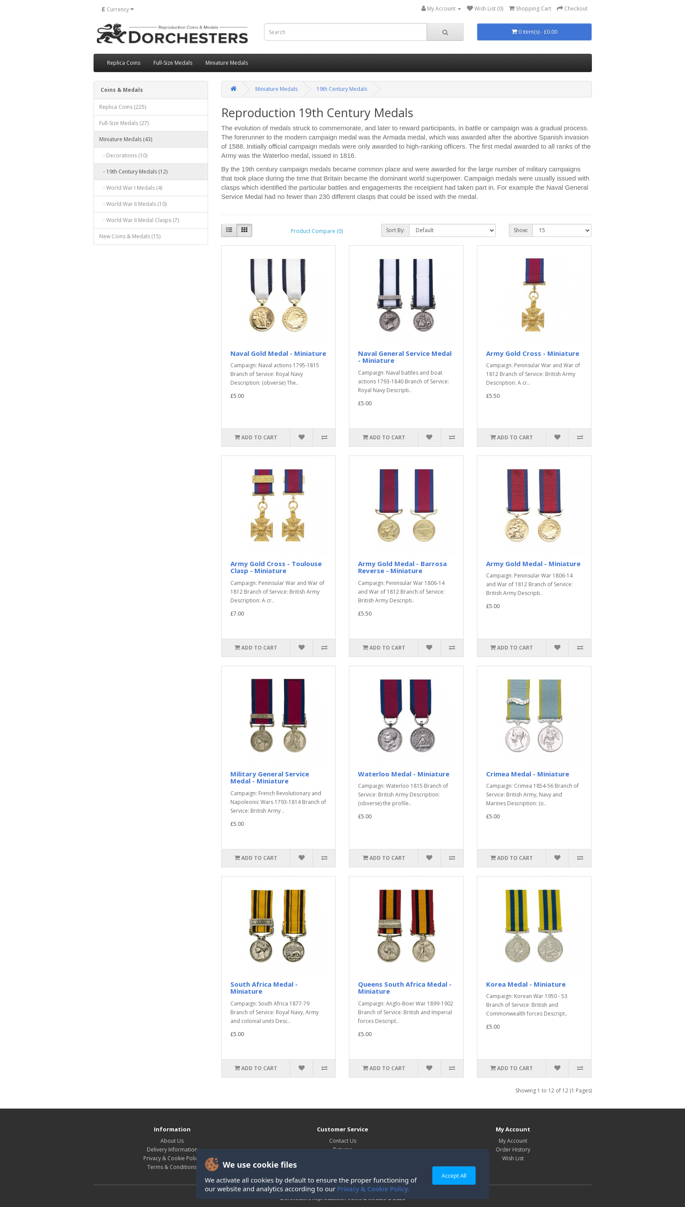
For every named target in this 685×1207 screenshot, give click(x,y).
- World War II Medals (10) (133, 204)
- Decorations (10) (123, 155)
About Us (172, 1140)
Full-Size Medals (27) (124, 123)
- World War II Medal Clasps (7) (139, 220)
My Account (513, 1140)
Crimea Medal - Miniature (527, 773)
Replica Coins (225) (122, 107)
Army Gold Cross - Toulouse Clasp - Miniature (276, 567)
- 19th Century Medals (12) (133, 171)
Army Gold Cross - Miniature (532, 353)
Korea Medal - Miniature (526, 984)
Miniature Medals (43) (125, 139)
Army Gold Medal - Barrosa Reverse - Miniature (402, 567)
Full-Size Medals (172, 62)
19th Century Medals (341, 89)
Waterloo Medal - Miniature (403, 773)
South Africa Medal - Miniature (264, 988)
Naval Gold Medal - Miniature (278, 353)
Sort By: (395, 230)
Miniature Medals (226, 62)
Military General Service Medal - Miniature (269, 777)
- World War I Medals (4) (130, 187)
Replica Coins (123, 62)
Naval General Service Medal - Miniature (405, 357)
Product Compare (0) (317, 231)
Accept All (454, 1175)
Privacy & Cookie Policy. (373, 1188)
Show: (521, 230)
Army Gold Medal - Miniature (533, 563)
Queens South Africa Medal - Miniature (405, 988)
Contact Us (342, 1140)
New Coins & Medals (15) (129, 236)
